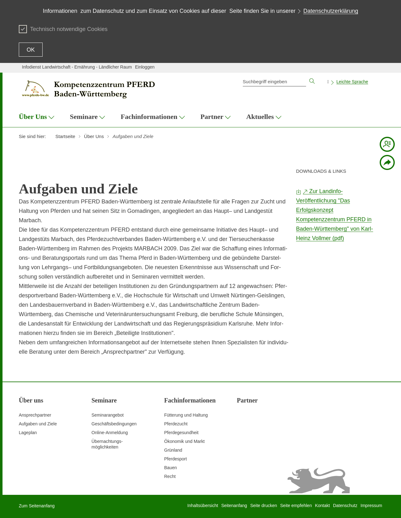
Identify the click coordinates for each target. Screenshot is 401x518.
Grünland (173, 450)
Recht (170, 476)
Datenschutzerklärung (330, 11)
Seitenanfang (234, 505)
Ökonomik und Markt (184, 441)
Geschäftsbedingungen (114, 423)
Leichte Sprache (352, 81)
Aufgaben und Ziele (38, 423)
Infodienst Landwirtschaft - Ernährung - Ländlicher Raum (77, 66)
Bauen (170, 467)
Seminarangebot (107, 415)
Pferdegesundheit (181, 432)
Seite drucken (263, 505)
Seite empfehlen (296, 505)
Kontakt (322, 505)
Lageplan (28, 432)
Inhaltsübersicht (202, 505)
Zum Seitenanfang (37, 505)
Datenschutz (345, 505)
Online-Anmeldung (109, 432)
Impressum (371, 505)
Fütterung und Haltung (186, 415)
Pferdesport (175, 458)
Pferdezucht (176, 423)
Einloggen (144, 66)
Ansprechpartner (35, 415)
